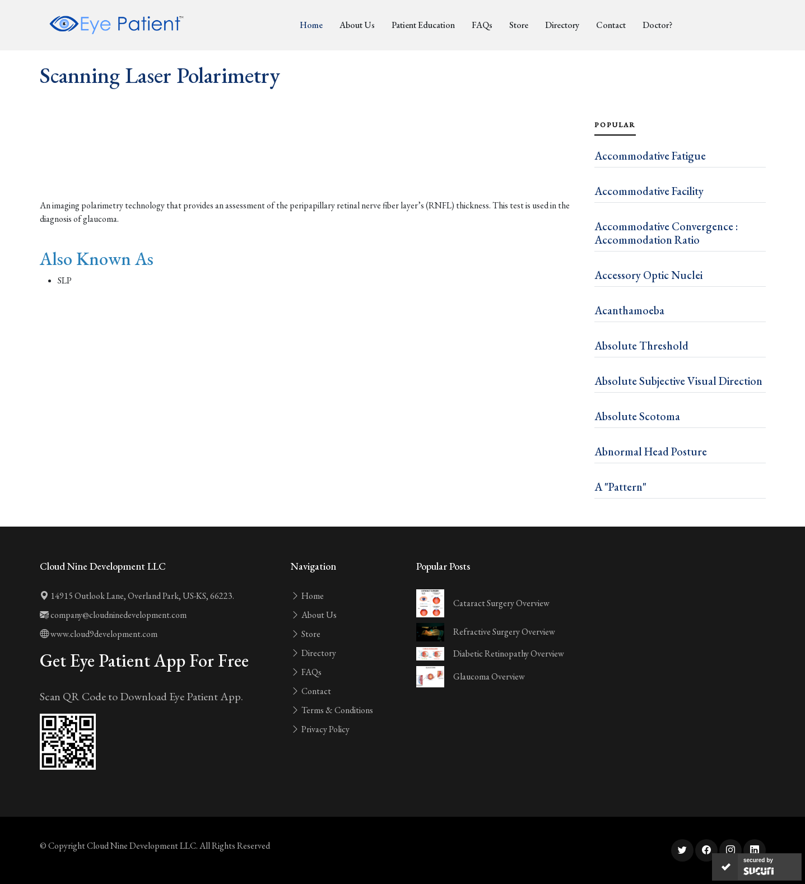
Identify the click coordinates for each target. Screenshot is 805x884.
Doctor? (657, 25)
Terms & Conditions (332, 710)
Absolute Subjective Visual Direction (678, 381)
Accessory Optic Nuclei (648, 275)
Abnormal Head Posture (650, 451)
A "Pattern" (620, 487)
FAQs (482, 25)
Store (518, 25)
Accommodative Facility (649, 191)
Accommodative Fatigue (650, 155)
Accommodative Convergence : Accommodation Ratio (666, 233)
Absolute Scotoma (637, 416)
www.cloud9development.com (98, 634)
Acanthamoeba (629, 310)
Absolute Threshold (641, 345)
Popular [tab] (615, 124)
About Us (357, 25)
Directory (562, 25)
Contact (611, 25)
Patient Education (423, 25)
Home (311, 25)
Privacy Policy (320, 729)
